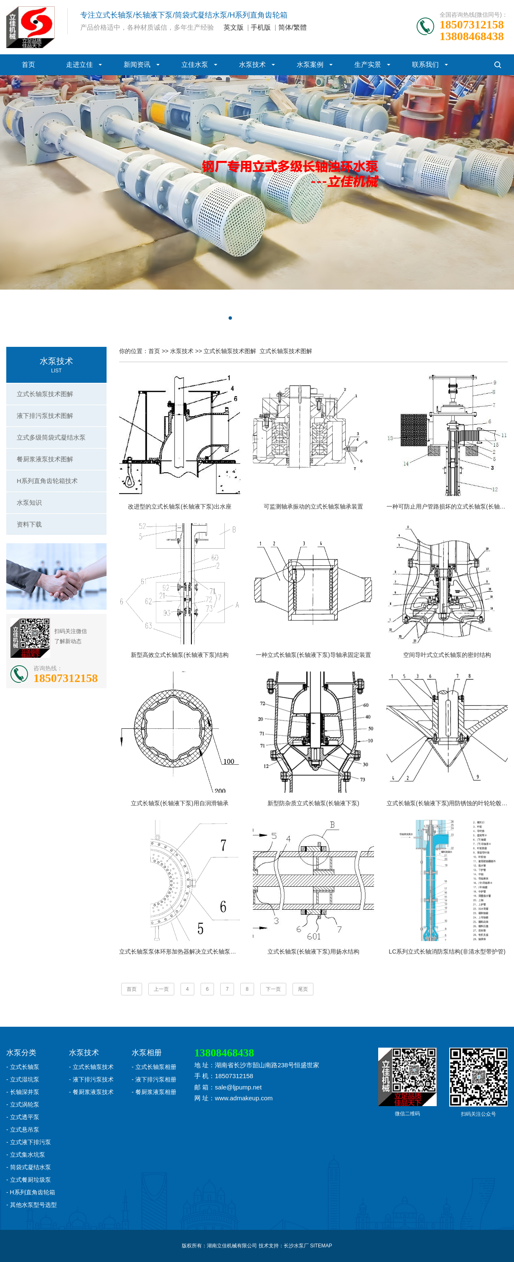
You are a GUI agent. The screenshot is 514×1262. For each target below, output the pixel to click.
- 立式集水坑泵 (25, 1154)
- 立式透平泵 (22, 1117)
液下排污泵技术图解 (45, 415)
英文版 (234, 27)
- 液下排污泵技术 (91, 1079)
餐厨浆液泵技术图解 (45, 459)
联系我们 (425, 64)
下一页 (273, 989)
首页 (28, 64)
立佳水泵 (194, 64)
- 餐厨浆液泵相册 (154, 1092)
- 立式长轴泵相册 (154, 1067)
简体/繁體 (292, 27)
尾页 (303, 989)
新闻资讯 (137, 64)
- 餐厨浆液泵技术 (91, 1092)
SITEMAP (321, 1246)
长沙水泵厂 (296, 1246)
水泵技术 (252, 64)
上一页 (161, 989)
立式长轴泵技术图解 (45, 393)
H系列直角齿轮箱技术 (47, 480)
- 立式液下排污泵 (28, 1142)
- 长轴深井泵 (22, 1092)
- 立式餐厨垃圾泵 (28, 1179)
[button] (223, 318)
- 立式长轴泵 (22, 1067)
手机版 (261, 27)
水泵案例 (310, 64)
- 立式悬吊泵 (22, 1129)
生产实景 (367, 64)
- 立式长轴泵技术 (91, 1067)
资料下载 (29, 524)
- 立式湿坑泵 (22, 1079)
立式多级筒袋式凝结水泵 (51, 437)
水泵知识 (29, 502)
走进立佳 (79, 64)
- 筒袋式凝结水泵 (28, 1167)
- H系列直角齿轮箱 (30, 1192)
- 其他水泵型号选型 (31, 1204)
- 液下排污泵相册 (154, 1079)
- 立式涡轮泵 (22, 1104)
